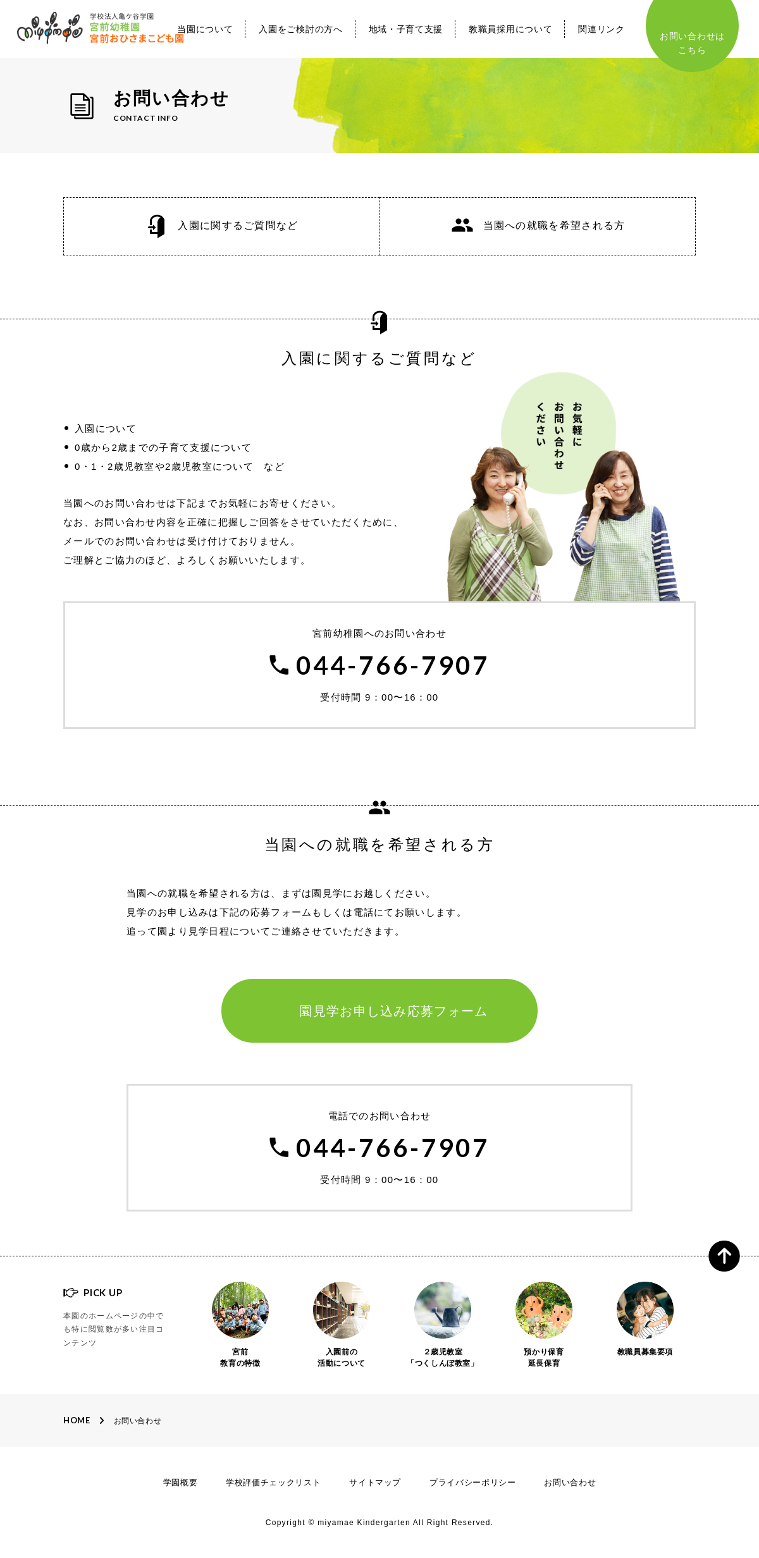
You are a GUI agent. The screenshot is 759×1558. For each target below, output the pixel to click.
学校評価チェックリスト (273, 1482)
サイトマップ (375, 1482)
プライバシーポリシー (472, 1482)
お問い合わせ (138, 1420)
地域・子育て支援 (406, 29)
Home (76, 1420)
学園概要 (180, 1482)
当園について (205, 29)
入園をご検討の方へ (300, 29)
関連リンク (601, 29)
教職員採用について (510, 29)
